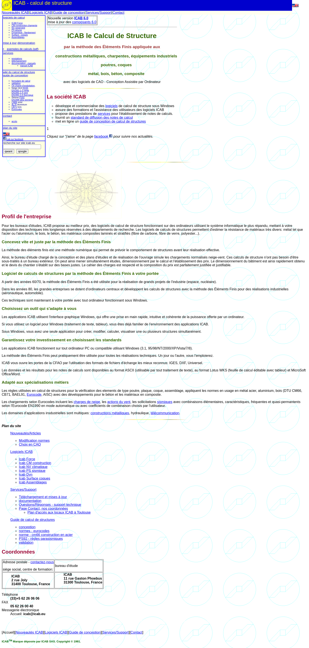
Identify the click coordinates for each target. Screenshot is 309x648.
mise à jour (10, 43)
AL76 (14, 104)
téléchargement (19, 61)
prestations (17, 58)
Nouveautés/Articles (25, 433)
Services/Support (98, 12)
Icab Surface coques (34, 478)
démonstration (26, 43)
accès (14, 121)
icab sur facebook (13, 139)
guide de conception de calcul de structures (113, 121)
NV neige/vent (18, 28)
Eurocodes (17, 109)
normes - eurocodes (34, 531)
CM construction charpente (24, 25)
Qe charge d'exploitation (23, 86)
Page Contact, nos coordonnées (43, 508)
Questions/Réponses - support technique (50, 504)
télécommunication (165, 413)
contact (7, 115)
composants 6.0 (84, 22)
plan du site (10, 127)
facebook (103, 136)
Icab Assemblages (33, 482)
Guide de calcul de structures (32, 520)
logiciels (111, 106)
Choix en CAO (30, 444)
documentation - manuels (24, 63)
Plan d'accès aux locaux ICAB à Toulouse (59, 512)
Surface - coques (20, 35)
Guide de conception (69, 12)
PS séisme (17, 30)
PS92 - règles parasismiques (41, 538)
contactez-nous (42, 562)
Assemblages (18, 37)
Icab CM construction (35, 463)
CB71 (14, 107)
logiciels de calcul (14, 17)
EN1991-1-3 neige (20, 90)
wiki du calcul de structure (19, 72)
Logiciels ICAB (41, 12)
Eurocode (34, 394)
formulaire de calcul (21, 81)
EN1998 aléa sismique (22, 100)
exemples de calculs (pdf (22, 49)
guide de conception (15, 75)
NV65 (25, 88)
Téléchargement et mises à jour (43, 497)
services (8, 53)
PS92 (21, 97)
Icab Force (27, 459)
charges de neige (87, 402)
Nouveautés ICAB (15, 12)
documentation (30, 501)
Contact (118, 12)
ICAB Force (17, 23)
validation (16, 83)
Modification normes (34, 440)
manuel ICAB (26, 66)
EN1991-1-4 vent (20, 93)
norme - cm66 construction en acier (46, 535)
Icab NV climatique (33, 467)
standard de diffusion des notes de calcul (102, 117)
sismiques (164, 402)
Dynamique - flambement (24, 32)
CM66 (14, 102)
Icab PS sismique (32, 471)
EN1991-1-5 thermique (22, 95)
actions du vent (118, 402)
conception (27, 527)
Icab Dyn (25, 474)
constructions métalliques (110, 413)
